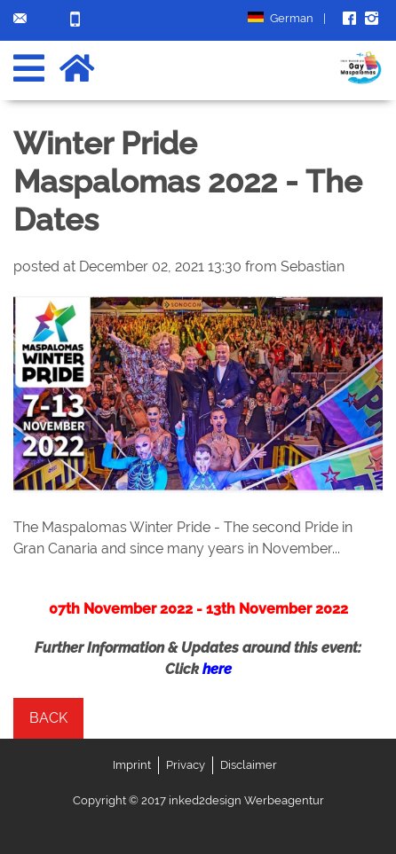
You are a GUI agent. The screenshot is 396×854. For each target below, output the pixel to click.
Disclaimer (248, 765)
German (287, 18)
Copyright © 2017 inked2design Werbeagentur (198, 800)
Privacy (185, 765)
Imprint (132, 765)
